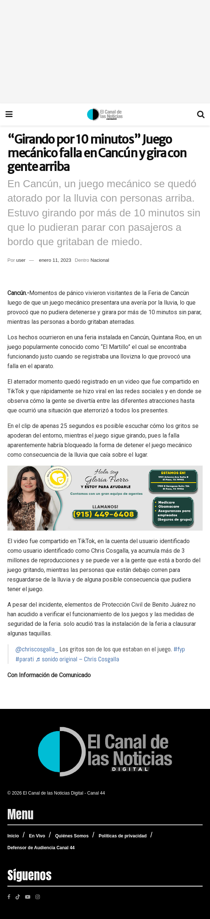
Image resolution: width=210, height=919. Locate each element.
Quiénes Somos (72, 836)
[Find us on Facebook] (8, 896)
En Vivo (37, 836)
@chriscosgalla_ (37, 649)
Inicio (13, 836)
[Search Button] (200, 114)
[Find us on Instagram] (37, 896)
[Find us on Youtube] (27, 896)
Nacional (99, 260)
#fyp (179, 649)
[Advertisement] (105, 51)
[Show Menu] (9, 114)
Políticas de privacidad (123, 836)
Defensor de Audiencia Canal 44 (41, 847)
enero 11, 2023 (55, 260)
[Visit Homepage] (105, 114)
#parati (25, 659)
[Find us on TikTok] (18, 896)
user (20, 260)
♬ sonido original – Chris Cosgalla (77, 659)
